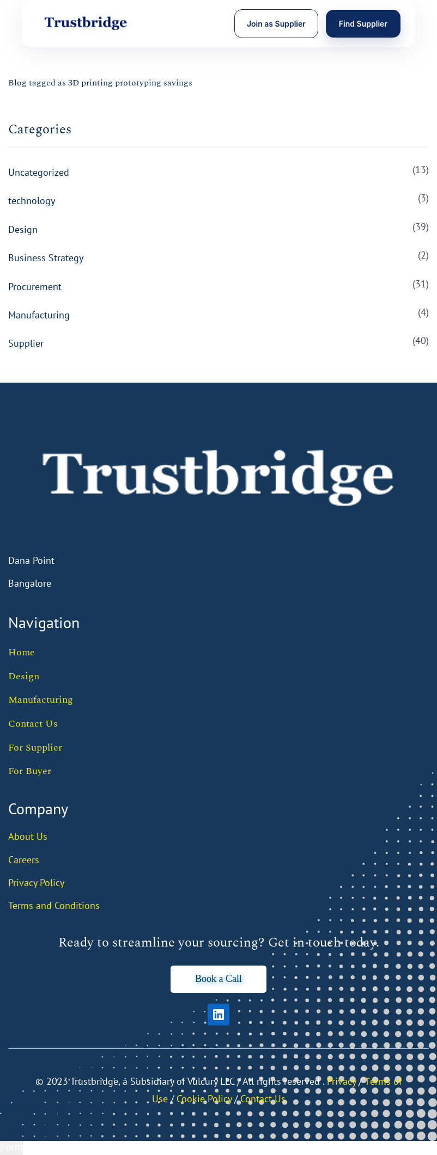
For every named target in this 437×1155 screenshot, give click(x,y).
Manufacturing (39, 315)
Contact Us (33, 723)
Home (21, 652)
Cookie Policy (204, 1098)
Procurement (35, 286)
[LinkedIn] (218, 1014)
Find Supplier (363, 23)
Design (23, 229)
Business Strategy (45, 257)
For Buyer (29, 771)
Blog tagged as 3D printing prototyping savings (100, 82)
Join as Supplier (276, 23)
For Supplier (35, 747)
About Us (27, 836)
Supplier (26, 343)
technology (31, 200)
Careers (23, 859)
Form (11, 1147)
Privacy (341, 1081)
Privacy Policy (36, 882)
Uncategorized (38, 172)
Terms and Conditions (54, 905)
